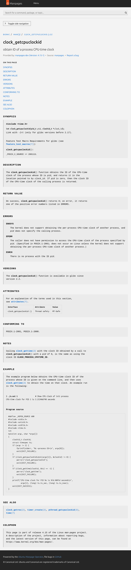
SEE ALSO (7, 104)
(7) (20, 144)
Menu (36, 3)
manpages (59, 55)
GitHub (58, 557)
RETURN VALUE (10, 75)
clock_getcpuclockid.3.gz (38, 34)
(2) (26, 351)
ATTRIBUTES (9, 88)
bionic (6, 34)
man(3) (17, 34)
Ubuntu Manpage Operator (30, 557)
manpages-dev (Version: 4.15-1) (29, 55)
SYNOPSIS (7, 67)
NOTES (6, 96)
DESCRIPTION (9, 71)
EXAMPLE (7, 100)
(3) (63, 510)
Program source (15, 409)
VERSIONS (7, 84)
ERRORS (7, 80)
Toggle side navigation (18, 23)
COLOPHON (8, 109)
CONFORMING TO (11, 92)
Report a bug (73, 55)
